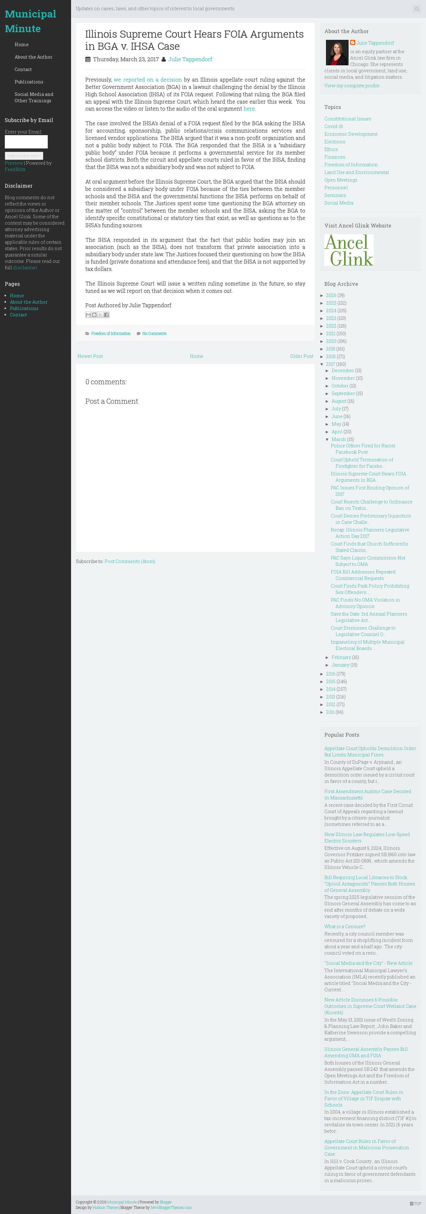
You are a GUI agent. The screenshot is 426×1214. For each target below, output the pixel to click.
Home (22, 44)
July (336, 409)
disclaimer (25, 267)
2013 (330, 697)
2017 (330, 364)
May (336, 424)
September (343, 393)
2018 (331, 356)
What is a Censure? (344, 926)
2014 (331, 689)
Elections (334, 142)
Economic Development (351, 134)
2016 (331, 674)
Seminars (335, 195)
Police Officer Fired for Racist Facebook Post (363, 449)
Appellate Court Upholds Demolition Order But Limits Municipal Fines (370, 751)
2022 (331, 326)
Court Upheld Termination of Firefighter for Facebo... (362, 463)
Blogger (166, 1201)
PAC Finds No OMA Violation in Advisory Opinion (365, 603)
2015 (331, 681)
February (341, 657)
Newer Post (90, 356)
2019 (330, 349)
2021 (331, 333)
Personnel (336, 187)
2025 (331, 303)
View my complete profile (351, 86)
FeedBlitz (15, 169)
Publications (29, 82)
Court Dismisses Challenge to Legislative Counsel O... (363, 631)
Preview (14, 163)
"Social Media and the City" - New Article (368, 963)
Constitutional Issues (347, 119)
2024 (331, 310)
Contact (23, 69)
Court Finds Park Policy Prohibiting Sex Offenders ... (370, 589)
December (343, 370)
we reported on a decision (148, 79)
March (339, 439)
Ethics (331, 149)
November (343, 378)
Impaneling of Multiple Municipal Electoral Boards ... (368, 645)
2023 (331, 318)
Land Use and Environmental (356, 172)
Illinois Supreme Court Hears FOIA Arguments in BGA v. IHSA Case (194, 40)
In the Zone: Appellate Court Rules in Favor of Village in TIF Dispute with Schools (363, 1098)
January (341, 665)
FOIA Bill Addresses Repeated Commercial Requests (363, 575)
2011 (330, 712)
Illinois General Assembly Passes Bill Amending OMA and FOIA (366, 1052)
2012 (331, 704)
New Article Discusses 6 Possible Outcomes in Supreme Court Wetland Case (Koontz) (370, 1006)
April (337, 432)
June (337, 416)
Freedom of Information (111, 333)
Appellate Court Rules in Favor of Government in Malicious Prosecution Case (366, 1147)
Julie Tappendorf (190, 59)
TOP (415, 1203)
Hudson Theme (105, 1207)
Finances (334, 157)
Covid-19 (333, 126)
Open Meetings (340, 180)
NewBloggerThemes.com (171, 1207)
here (249, 108)
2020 (331, 341)
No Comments (154, 333)
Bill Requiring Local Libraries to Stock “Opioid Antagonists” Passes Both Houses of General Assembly (369, 883)
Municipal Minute (30, 21)
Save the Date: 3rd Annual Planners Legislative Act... (369, 617)
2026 (331, 295)
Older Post (301, 356)
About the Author (34, 57)
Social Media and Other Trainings (34, 97)
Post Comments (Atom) (130, 561)
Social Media (338, 203)
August (339, 401)
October (340, 386)
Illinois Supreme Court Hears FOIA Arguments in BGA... (368, 477)
